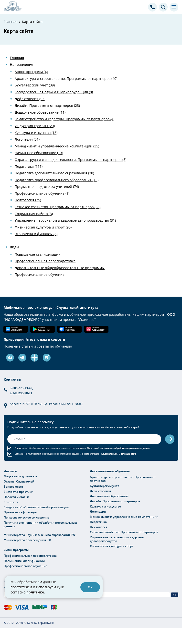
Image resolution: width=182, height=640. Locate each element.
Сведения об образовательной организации (36, 507)
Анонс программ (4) (31, 71)
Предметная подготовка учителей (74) (47, 186)
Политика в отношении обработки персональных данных (40, 524)
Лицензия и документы (21, 476)
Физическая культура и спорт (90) (43, 227)
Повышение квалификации (38, 254)
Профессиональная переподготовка (45, 261)
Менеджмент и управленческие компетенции (124, 517)
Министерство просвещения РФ (27, 540)
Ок (90, 587)
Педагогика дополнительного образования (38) (54, 173)
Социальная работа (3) (34, 213)
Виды (14, 247)
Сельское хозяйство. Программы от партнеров (124, 532)
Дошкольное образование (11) (40, 112)
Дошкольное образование (109, 496)
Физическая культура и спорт (111, 546)
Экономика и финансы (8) (36, 233)
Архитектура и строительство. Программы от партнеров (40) (66, 78)
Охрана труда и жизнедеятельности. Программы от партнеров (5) (70, 159)
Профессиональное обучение (39, 274)
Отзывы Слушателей (19, 481)
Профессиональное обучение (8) (42, 193)
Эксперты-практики (18, 492)
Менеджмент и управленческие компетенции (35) (57, 146)
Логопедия (98, 511)
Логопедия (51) (27, 139)
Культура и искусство (105, 506)
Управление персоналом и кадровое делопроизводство (117, 539)
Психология (98, 527)
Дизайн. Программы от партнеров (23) (47, 105)
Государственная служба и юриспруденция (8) (54, 92)
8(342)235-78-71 (21, 393)
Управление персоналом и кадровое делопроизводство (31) (65, 220)
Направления (21, 64)
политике (35, 592)
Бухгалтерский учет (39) (35, 85)
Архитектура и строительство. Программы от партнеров (123, 479)
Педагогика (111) (29, 166)
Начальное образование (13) (39, 152)
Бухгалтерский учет (104, 486)
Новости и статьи (16, 497)
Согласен (19, 448)
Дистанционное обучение (110, 471)
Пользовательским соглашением (118, 453)
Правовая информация (21, 512)
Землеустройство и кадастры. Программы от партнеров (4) (64, 119)
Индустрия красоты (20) (35, 125)
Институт (10, 471)
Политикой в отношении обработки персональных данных (118, 448)
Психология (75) (28, 200)
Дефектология (100, 491)
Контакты (11, 502)
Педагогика (98, 522)
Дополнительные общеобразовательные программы (60, 268)
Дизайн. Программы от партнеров (115, 501)
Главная (17, 57)
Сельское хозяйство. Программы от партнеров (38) (57, 207)
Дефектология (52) (30, 99)
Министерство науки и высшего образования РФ (39, 535)
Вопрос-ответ (13, 486)
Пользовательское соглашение (26, 517)
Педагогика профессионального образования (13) (56, 180)
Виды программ (16, 550)
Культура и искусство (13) (36, 132)
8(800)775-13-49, (21, 388)
